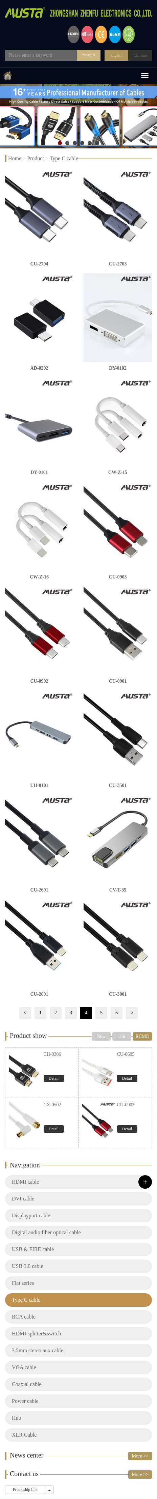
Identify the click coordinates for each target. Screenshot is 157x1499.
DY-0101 (39, 472)
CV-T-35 (118, 890)
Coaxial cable (27, 1384)
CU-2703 (118, 263)
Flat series (23, 1283)
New (101, 1036)
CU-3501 (118, 785)
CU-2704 (39, 263)
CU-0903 (118, 576)
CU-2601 (39, 890)
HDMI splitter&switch (36, 1333)
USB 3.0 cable (27, 1266)
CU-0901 (118, 681)
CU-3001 (118, 994)
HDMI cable (25, 1182)
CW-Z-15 (117, 472)
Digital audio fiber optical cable (46, 1232)
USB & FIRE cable (33, 1249)
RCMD (142, 1036)
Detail (54, 1078)
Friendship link (25, 1489)
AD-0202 (39, 368)
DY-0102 (118, 368)
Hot (122, 1036)
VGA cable (24, 1367)
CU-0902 (39, 681)
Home (14, 158)
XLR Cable (24, 1435)
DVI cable (23, 1198)
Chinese (140, 55)
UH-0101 (39, 785)
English (116, 55)
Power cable (25, 1401)
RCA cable (24, 1317)
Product (35, 158)
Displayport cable (31, 1215)
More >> (140, 1456)
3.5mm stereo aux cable (37, 1350)
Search (88, 54)
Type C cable (64, 158)
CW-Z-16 (39, 576)
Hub (16, 1418)
